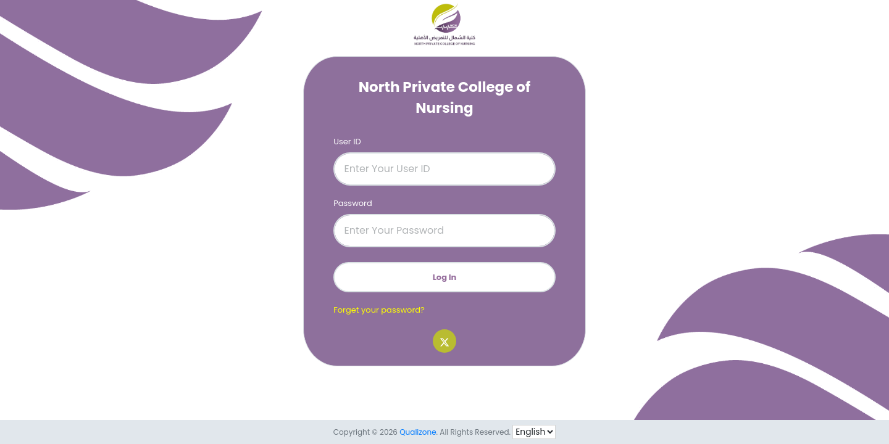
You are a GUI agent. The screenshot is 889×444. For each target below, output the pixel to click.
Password (352, 203)
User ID (347, 141)
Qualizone (417, 432)
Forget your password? (379, 310)
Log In (445, 277)
